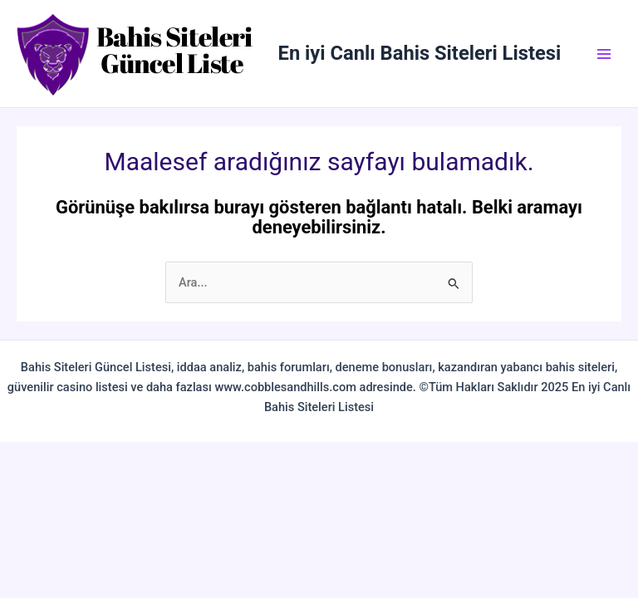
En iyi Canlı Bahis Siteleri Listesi (420, 53)
